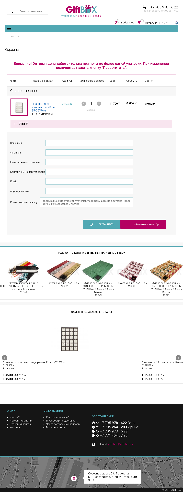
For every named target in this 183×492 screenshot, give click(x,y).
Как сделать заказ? (58, 417)
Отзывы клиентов (20, 424)
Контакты (15, 427)
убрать (91, 109)
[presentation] (36, 222)
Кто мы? (15, 417)
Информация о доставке (60, 420)
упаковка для (81, 11)
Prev (4, 358)
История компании (21, 420)
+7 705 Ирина (119, 427)
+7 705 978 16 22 (164, 7)
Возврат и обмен (56, 427)
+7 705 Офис (118, 423)
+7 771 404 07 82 (114, 435)
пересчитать (106, 224)
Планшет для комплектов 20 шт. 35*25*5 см (44, 107)
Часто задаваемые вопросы (63, 424)
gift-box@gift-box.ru (120, 444)
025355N (67, 103)
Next (178, 358)
